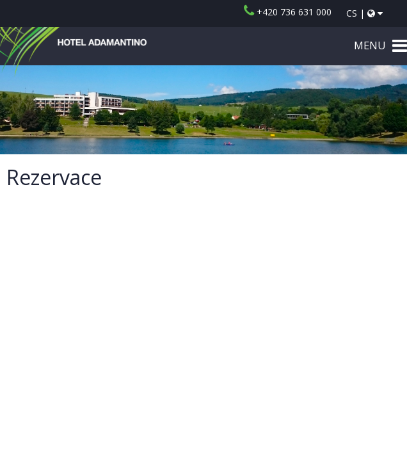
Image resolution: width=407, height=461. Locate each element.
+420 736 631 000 (287, 12)
